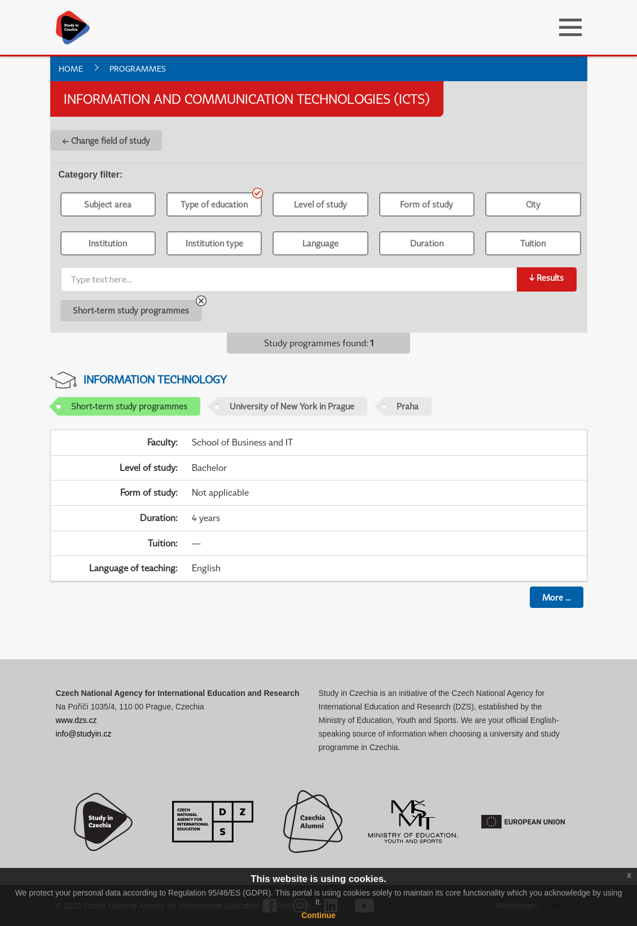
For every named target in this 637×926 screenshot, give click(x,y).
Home (71, 68)
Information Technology (155, 379)
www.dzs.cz (76, 720)
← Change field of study (106, 140)
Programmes (137, 68)
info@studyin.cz (84, 733)
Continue (318, 915)
